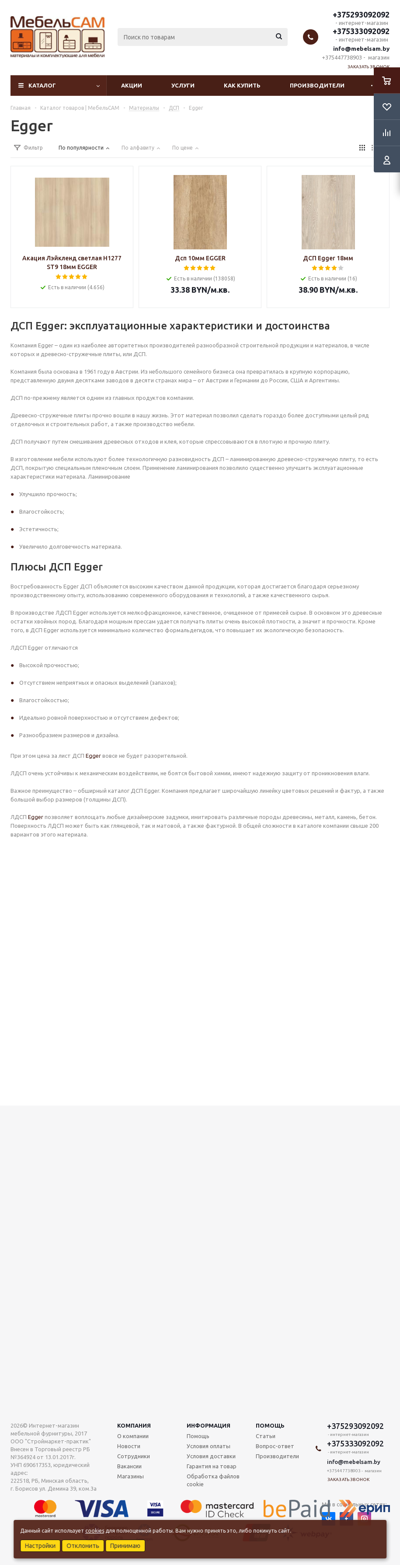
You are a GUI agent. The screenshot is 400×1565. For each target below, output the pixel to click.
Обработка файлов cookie (213, 1480)
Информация (208, 1425)
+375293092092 (361, 14)
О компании (133, 1436)
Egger (92, 756)
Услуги (183, 85)
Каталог (42, 85)
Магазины (130, 1476)
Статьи (265, 1436)
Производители (317, 85)
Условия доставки (211, 1456)
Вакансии (129, 1466)
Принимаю (125, 1545)
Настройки (40, 1545)
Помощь (270, 1425)
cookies (94, 1530)
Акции (131, 85)
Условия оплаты (208, 1446)
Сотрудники (133, 1456)
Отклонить (82, 1545)
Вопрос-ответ (275, 1446)
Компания (134, 1425)
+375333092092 (361, 31)
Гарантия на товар (212, 1466)
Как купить (242, 85)
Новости (128, 1446)
